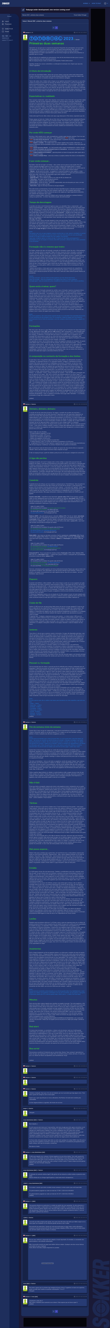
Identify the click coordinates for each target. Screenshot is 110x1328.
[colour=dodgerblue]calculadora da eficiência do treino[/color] (56, 1018)
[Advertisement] (55, 1322)
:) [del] (25, 1183)
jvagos (25, 1108)
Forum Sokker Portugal (80, 15)
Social (67, 212)
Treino (53, 252)
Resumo (64, 168)
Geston (27, 32)
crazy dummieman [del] (30, 1120)
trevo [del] (26, 1283)
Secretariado (60, 212)
